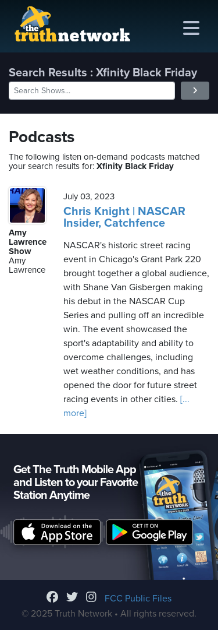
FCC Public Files (138, 598)
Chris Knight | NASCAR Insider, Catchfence (124, 217)
